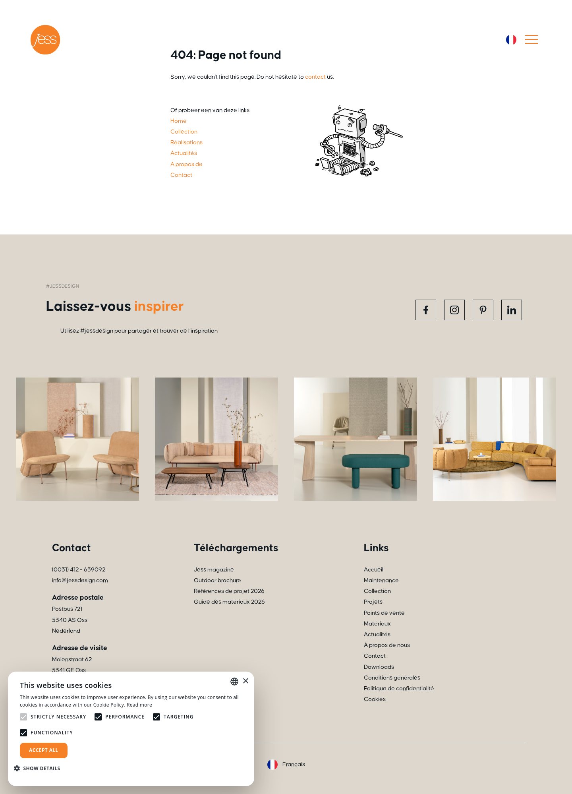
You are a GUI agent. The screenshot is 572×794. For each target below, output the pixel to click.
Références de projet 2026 (229, 591)
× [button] (245, 681)
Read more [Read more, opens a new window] (139, 704)
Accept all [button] (43, 750)
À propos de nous (387, 645)
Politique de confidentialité (399, 688)
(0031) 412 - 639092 (78, 570)
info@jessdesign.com (80, 580)
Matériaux (377, 624)
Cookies (375, 699)
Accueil (373, 570)
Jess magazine (214, 570)
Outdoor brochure (217, 580)
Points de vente (384, 613)
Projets (373, 602)
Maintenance (381, 580)
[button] (40, 768)
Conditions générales (392, 678)
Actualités (377, 634)
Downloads (379, 667)
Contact (375, 656)
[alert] (131, 729)
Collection (377, 591)
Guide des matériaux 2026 (229, 602)
